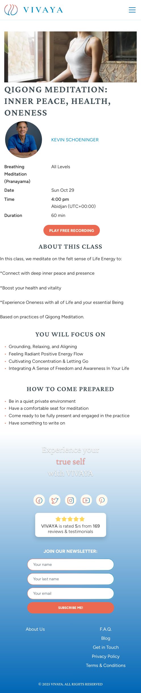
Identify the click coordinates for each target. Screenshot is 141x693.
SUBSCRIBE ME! (70, 608)
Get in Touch (106, 647)
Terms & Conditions (106, 665)
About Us (35, 629)
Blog (105, 638)
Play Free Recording (71, 230)
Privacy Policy (106, 656)
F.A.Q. (106, 629)
